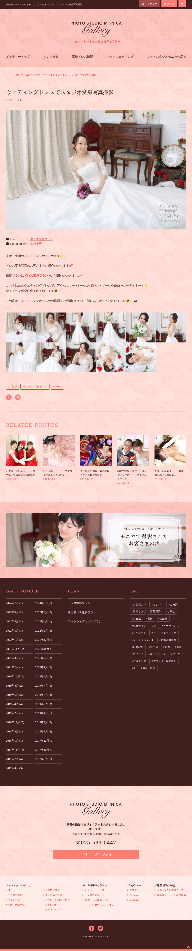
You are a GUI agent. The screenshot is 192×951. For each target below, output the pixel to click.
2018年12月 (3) (15, 722)
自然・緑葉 (149, 668)
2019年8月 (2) (14, 685)
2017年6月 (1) (43, 759)
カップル (158, 604)
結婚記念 (138, 646)
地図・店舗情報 (15, 904)
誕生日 (154, 646)
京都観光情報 (52, 890)
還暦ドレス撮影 (82, 56)
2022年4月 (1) (43, 621)
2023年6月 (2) (14, 612)
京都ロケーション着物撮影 (170, 895)
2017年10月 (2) (44, 749)
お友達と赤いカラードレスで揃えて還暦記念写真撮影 (22, 457)
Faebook (132, 895)
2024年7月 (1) (14, 603)
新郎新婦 (155, 611)
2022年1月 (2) (14, 639)
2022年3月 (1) (14, 630)
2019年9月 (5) (43, 676)
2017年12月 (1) (44, 740)
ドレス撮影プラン (41, 239)
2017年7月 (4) (14, 759)
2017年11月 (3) (15, 749)
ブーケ (58, 386)
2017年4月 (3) (14, 768)
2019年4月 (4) (14, 703)
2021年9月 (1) (14, 658)
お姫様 (13, 386)
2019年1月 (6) (43, 713)
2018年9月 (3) (43, 722)
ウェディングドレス (35, 386)
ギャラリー (149, 3)
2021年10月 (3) (44, 648)
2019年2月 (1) (14, 713)
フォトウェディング (120, 56)
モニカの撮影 (14, 895)
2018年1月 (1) (14, 740)
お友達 (137, 618)
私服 (179, 646)
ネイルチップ (158, 654)
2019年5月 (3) (43, 694)
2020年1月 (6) (43, 667)
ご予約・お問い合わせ (96, 854)
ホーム (11, 890)
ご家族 (171, 611)
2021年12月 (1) (44, 639)
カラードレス (171, 625)
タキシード (139, 632)
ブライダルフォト (143, 639)
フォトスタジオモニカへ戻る (166, 56)
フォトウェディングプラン (85, 621)
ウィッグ (138, 654)
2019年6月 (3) (14, 694)
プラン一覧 (13, 899)
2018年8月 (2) (14, 731)
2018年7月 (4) (43, 731)
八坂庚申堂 (139, 661)
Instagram (133, 899)
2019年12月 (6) (15, 676)
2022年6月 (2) (43, 612)
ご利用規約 (50, 904)
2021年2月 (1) (14, 667)
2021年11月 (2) (15, 648)
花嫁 (150, 618)
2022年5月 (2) (14, 621)
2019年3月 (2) (43, 703)
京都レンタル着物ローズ (169, 890)
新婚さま (138, 611)
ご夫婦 (174, 604)
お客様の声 (139, 604)
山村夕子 (36, 243)
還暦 (167, 646)
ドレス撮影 (51, 56)
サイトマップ (52, 909)
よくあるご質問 (53, 895)
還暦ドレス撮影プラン (82, 612)
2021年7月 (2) (43, 658)
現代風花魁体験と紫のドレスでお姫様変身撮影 (96, 457)
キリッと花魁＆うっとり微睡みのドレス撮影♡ (170, 457)
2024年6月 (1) (43, 603)
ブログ (169, 3)
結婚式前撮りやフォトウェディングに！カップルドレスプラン (133, 459)
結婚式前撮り (168, 639)
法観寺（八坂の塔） (164, 661)
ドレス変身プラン (36, 275)
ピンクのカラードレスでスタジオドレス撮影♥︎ (59, 457)
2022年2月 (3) (43, 630)
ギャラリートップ (18, 56)
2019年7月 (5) (43, 685)
